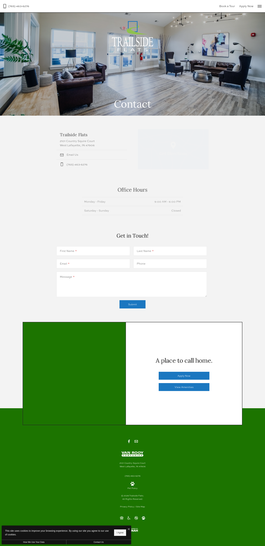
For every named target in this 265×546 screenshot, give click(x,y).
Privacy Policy (127, 506)
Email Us (69, 155)
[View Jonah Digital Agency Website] (132, 530)
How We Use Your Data (31, 542)
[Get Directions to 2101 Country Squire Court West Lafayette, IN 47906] (91, 139)
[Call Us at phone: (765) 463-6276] (91, 164)
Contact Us (90, 542)
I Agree (108, 532)
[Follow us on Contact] (136, 441)
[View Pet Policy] (132, 486)
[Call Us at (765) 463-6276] (16, 6)
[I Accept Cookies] (118, 529)
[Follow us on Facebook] (129, 441)
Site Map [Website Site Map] (140, 506)
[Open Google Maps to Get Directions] (173, 149)
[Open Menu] (260, 6)
